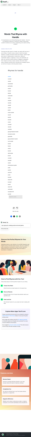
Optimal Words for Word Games (8, 315)
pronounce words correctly (14, 324)
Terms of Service (9, 433)
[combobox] (15, 196)
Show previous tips (4, 228)
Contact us (23, 435)
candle (9, 76)
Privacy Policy (15, 433)
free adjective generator (22, 319)
